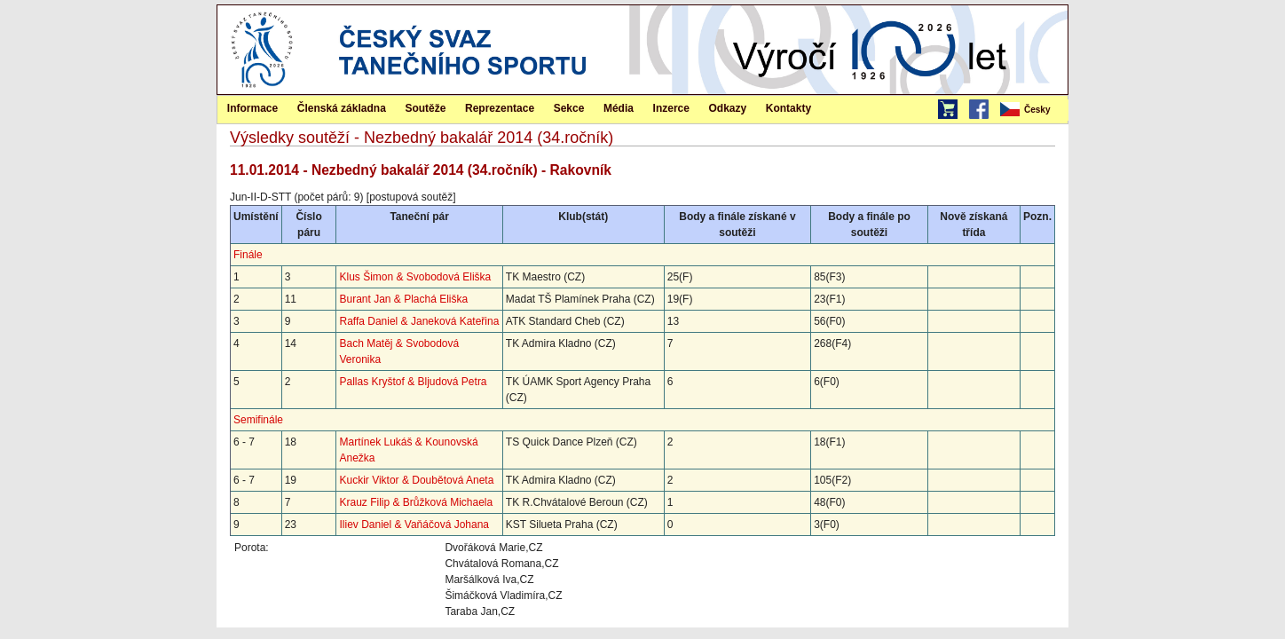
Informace (252, 108)
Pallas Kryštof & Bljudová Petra (412, 381)
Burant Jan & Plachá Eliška (403, 299)
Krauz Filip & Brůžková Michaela (416, 502)
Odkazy (728, 108)
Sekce (569, 108)
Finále (248, 254)
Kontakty (788, 108)
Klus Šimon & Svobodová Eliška (415, 277)
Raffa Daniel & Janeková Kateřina (419, 321)
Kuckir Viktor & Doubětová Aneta (416, 480)
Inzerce (671, 108)
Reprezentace (499, 108)
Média (618, 108)
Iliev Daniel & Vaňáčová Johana (414, 524)
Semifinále (258, 420)
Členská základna (341, 108)
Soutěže (425, 108)
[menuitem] (1032, 110)
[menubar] (1032, 110)
